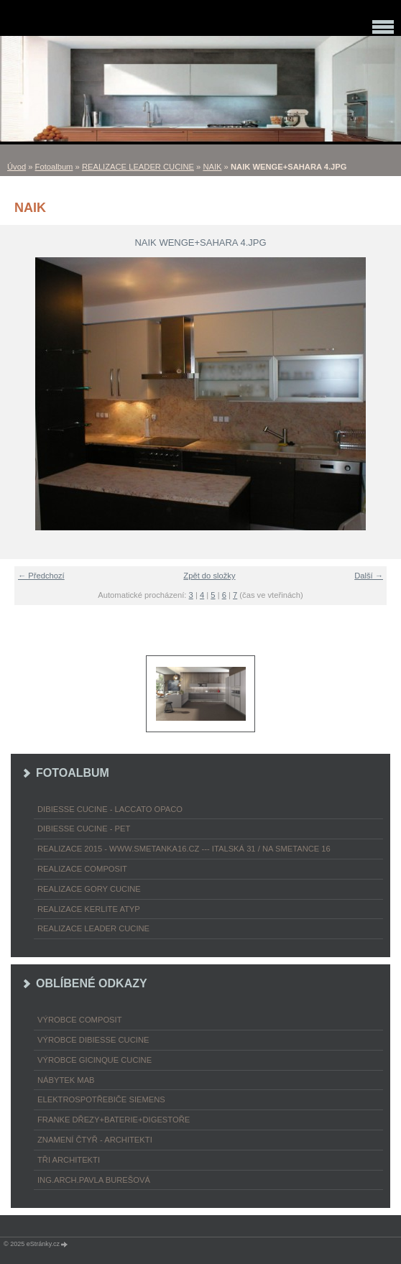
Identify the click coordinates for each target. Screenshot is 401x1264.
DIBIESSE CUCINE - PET (83, 828)
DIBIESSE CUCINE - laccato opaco (110, 809)
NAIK (212, 166)
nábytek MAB (66, 1080)
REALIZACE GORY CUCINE (89, 889)
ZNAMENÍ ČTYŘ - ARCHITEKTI (94, 1139)
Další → (368, 575)
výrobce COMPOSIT (79, 1019)
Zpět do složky (209, 575)
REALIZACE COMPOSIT (82, 868)
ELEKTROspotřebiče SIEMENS (101, 1099)
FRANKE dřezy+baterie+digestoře (113, 1119)
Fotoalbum (54, 166)
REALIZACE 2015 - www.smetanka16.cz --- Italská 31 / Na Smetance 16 (184, 848)
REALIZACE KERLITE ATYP (88, 909)
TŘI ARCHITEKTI (68, 1159)
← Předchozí (41, 575)
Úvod (16, 166)
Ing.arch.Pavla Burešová (93, 1180)
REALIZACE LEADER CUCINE (138, 166)
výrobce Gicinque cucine (94, 1060)
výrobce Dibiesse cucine (93, 1039)
